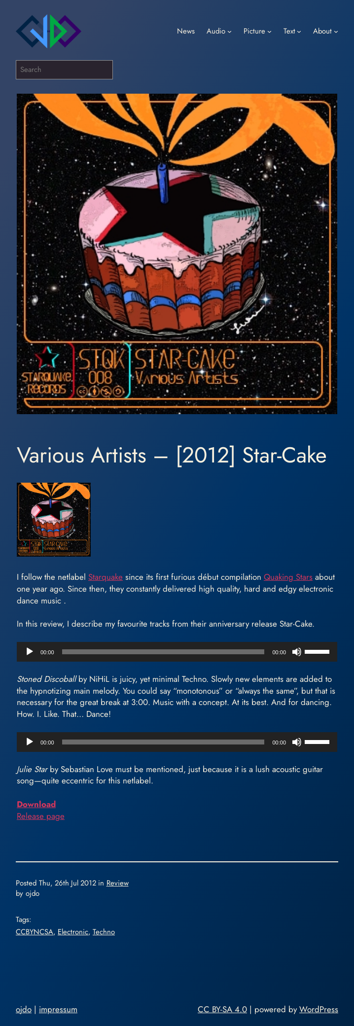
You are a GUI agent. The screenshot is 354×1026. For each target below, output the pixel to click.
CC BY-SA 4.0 (222, 1009)
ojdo (24, 1009)
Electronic (73, 931)
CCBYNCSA (34, 931)
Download (36, 804)
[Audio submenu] (229, 31)
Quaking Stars (288, 577)
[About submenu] (336, 31)
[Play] (30, 652)
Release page (41, 816)
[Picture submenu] (269, 31)
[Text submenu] (299, 31)
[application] (177, 652)
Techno (104, 931)
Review (117, 883)
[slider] (163, 651)
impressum (58, 1009)
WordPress (318, 1009)
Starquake (105, 577)
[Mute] (297, 652)
